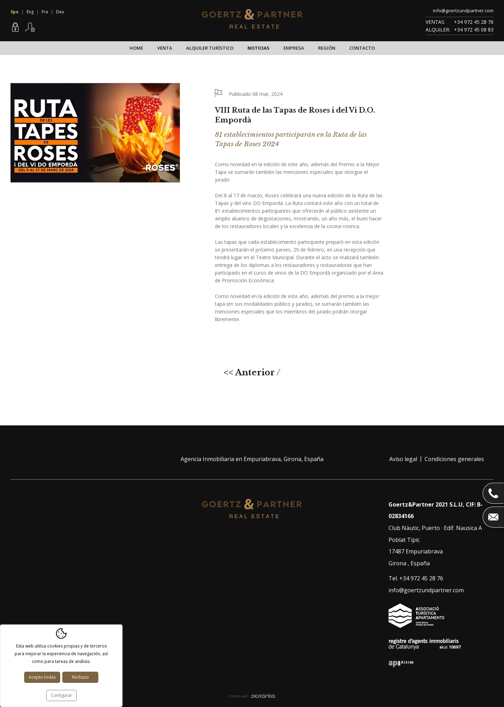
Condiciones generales (454, 459)
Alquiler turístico (209, 48)
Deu (60, 12)
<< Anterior (249, 372)
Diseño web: (252, 696)
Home (136, 48)
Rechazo (80, 677)
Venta (164, 48)
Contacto (362, 48)
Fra (45, 12)
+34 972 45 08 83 (473, 29)
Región (326, 48)
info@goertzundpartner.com (463, 10)
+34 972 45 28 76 (473, 22)
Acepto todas (42, 677)
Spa (14, 12)
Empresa (294, 48)
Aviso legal (403, 459)
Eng (30, 12)
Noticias (258, 48)
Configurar (61, 695)
